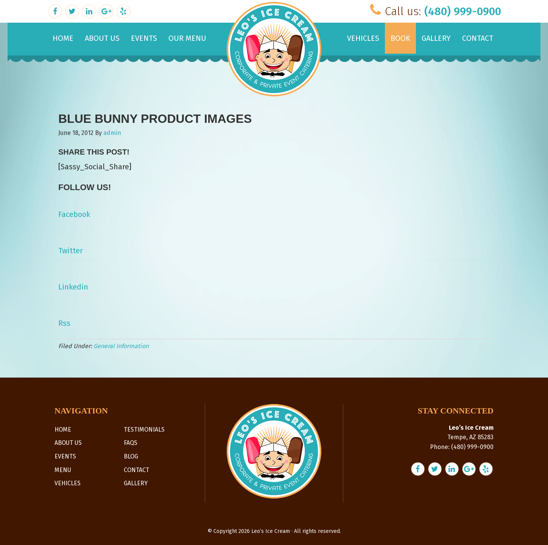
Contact (136, 470)
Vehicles (67, 483)
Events (65, 456)
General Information (121, 346)
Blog (131, 456)
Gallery (136, 483)
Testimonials (144, 429)
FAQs (130, 442)
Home (62, 429)
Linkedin (73, 286)
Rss (64, 323)
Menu (62, 470)
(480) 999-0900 (462, 11)
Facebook (74, 214)
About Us (68, 442)
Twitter (70, 250)
